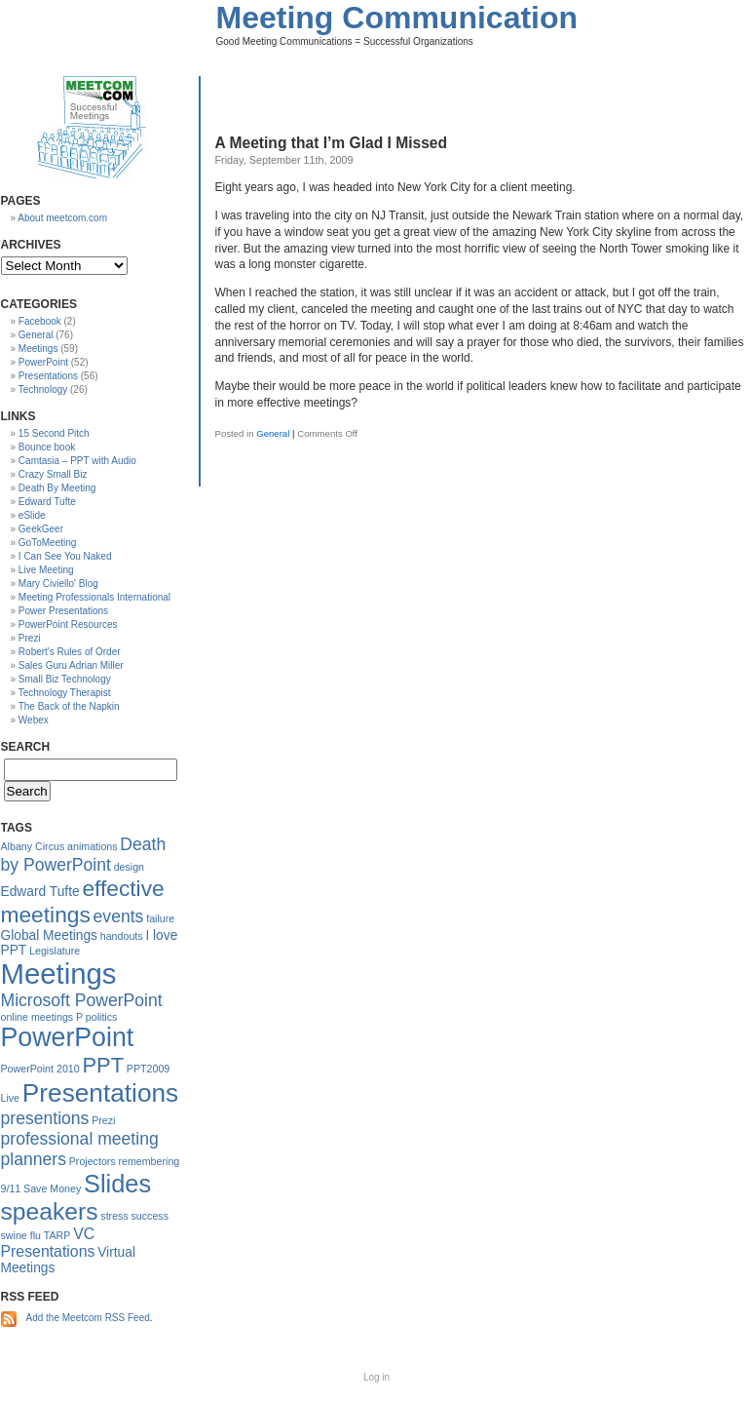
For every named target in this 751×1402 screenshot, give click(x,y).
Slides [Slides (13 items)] (117, 1183)
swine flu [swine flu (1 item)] (21, 1235)
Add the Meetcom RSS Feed (88, 1317)
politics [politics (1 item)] (102, 1017)
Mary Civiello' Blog (58, 583)
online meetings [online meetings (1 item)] (37, 1017)
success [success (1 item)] (150, 1216)
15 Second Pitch (54, 433)
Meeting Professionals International (94, 597)
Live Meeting (46, 570)
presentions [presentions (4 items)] (45, 1118)
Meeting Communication (397, 17)
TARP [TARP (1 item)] (57, 1235)
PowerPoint (43, 362)
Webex (34, 720)
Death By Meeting (57, 488)
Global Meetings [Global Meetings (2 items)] (49, 935)
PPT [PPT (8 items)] (103, 1065)
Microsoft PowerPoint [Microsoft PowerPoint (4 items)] (82, 1000)
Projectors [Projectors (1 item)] (92, 1161)
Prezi (30, 638)
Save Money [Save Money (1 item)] (52, 1188)
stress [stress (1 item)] (114, 1216)
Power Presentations (63, 610)
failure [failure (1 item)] (160, 918)
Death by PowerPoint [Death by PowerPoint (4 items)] (84, 855)
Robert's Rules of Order (70, 651)
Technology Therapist (65, 692)
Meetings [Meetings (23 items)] (59, 973)
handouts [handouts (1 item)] (121, 936)
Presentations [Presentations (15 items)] (100, 1093)
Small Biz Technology (65, 679)
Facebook (40, 321)
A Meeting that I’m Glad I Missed (331, 143)
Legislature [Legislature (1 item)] (54, 950)
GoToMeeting (47, 542)
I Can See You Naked (65, 556)
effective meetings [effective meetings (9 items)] (83, 901)
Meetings (38, 348)
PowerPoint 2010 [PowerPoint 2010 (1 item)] (40, 1068)
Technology (43, 389)
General (272, 433)
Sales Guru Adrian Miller (71, 665)
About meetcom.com (62, 218)
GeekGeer (41, 529)
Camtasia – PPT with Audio (77, 460)
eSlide (32, 515)
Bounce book (47, 447)
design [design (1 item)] (129, 867)
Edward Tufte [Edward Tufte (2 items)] (40, 891)
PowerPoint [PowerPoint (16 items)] (67, 1037)
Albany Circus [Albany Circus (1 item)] (33, 846)
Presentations (48, 375)
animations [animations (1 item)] (92, 846)
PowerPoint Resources (68, 624)
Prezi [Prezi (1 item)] (103, 1120)
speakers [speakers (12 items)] (49, 1211)
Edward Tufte (47, 501)
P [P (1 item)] (79, 1017)
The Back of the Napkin (69, 706)
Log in (376, 1377)
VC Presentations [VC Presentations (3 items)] (48, 1243)
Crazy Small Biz (53, 474)
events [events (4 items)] (119, 916)
